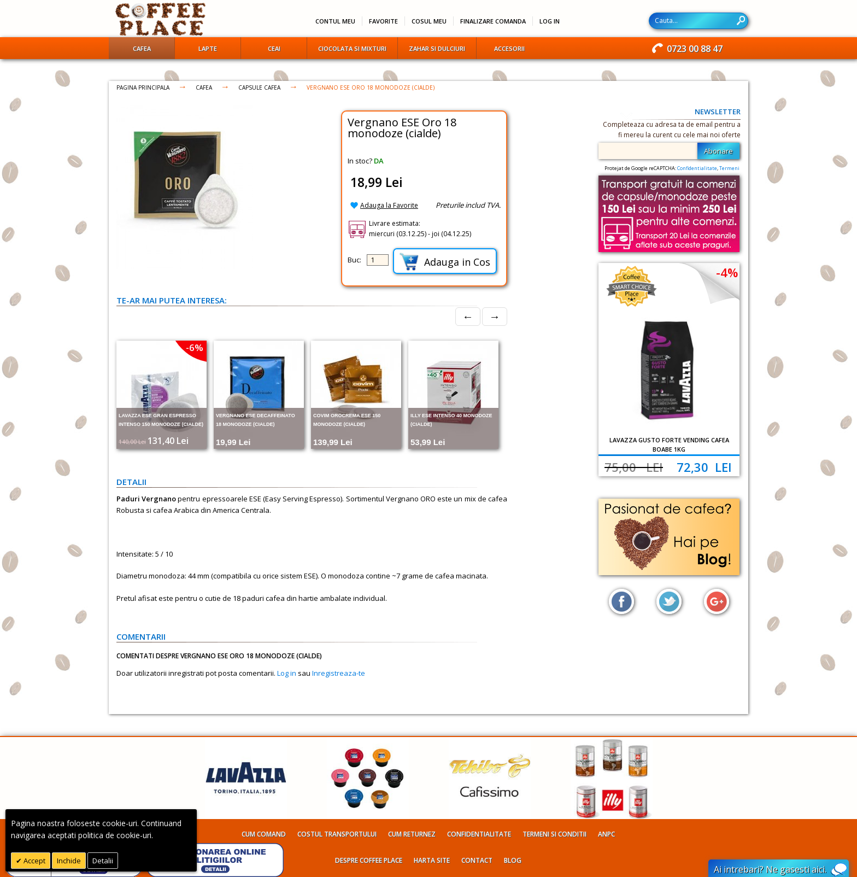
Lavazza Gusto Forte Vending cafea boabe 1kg (669, 444)
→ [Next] (494, 316)
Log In (549, 21)
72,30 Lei (704, 467)
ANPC (606, 834)
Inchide (69, 861)
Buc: (354, 260)
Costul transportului (337, 834)
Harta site (432, 860)
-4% (727, 272)
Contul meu (335, 21)
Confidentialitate (697, 168)
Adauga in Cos (445, 261)
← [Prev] (467, 316)
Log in (286, 673)
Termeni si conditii (554, 834)
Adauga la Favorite (389, 205)
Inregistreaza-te (338, 673)
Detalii (102, 861)
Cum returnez (412, 834)
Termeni (729, 168)
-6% (194, 347)
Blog (512, 860)
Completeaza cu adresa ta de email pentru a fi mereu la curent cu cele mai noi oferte (672, 129)
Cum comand (264, 834)
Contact (476, 860)
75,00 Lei (633, 467)
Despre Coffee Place (368, 860)
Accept (33, 861)
